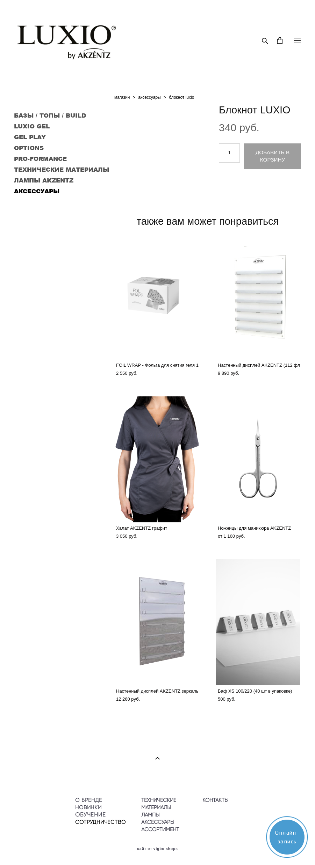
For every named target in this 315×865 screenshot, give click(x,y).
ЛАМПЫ (150, 814)
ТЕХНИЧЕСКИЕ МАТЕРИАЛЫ (61, 169)
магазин (122, 97)
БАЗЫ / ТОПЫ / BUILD (50, 115)
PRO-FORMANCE (40, 158)
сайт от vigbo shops (157, 849)
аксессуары (149, 97)
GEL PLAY (30, 137)
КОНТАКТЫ (215, 800)
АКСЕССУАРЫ (36, 191)
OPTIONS (29, 147)
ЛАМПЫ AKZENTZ (43, 180)
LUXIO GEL (32, 126)
